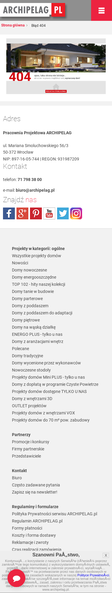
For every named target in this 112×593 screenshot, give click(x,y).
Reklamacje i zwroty (30, 542)
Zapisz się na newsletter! (34, 492)
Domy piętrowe (26, 320)
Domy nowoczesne (29, 270)
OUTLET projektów (29, 405)
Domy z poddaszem (30, 305)
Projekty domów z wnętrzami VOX (43, 413)
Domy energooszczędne (34, 277)
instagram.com (76, 213)
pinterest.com (36, 213)
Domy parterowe (27, 298)
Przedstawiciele (26, 456)
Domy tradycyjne (27, 355)
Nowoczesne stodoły (31, 370)
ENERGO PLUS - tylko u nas (37, 334)
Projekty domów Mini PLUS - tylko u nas (48, 377)
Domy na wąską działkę (34, 327)
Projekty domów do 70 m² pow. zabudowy (51, 420)
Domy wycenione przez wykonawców (46, 363)
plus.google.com (22, 213)
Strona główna (12, 25)
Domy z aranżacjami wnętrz (37, 341)
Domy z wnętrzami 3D (32, 398)
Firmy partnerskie (28, 449)
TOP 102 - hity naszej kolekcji (38, 284)
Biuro (17, 477)
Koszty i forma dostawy (34, 535)
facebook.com (9, 213)
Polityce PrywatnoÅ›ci (93, 575)
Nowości (20, 262)
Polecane (20, 348)
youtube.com (49, 213)
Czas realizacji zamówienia (37, 549)
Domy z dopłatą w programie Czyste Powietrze (55, 384)
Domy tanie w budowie (33, 291)
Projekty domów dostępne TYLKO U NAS (49, 391)
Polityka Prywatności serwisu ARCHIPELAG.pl (54, 513)
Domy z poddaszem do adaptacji (42, 312)
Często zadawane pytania (36, 485)
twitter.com (63, 213)
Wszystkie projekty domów (36, 255)
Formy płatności (27, 528)
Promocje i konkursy (30, 441)
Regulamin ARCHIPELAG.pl (37, 521)
